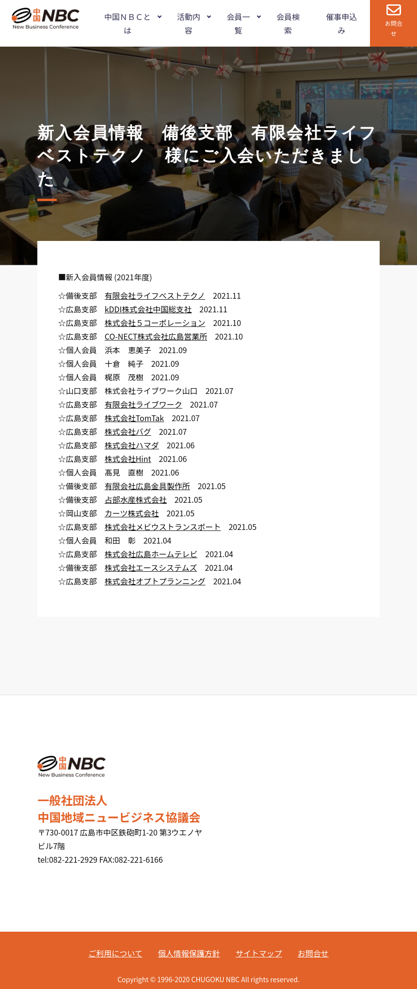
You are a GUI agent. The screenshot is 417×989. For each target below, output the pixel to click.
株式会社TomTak (134, 418)
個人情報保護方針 (189, 953)
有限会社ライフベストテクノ (155, 295)
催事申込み (341, 23)
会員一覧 (238, 23)
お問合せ (393, 28)
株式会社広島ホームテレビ (151, 554)
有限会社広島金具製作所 (147, 486)
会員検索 (288, 23)
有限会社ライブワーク (143, 404)
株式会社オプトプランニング (155, 581)
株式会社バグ (128, 431)
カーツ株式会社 (132, 513)
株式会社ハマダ (132, 445)
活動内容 (188, 23)
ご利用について (115, 953)
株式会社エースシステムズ (151, 567)
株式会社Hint (128, 458)
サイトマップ (259, 953)
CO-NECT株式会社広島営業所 (156, 336)
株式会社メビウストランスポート (163, 526)
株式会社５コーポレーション (155, 322)
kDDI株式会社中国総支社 (148, 309)
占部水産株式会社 (136, 499)
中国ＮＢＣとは (127, 23)
